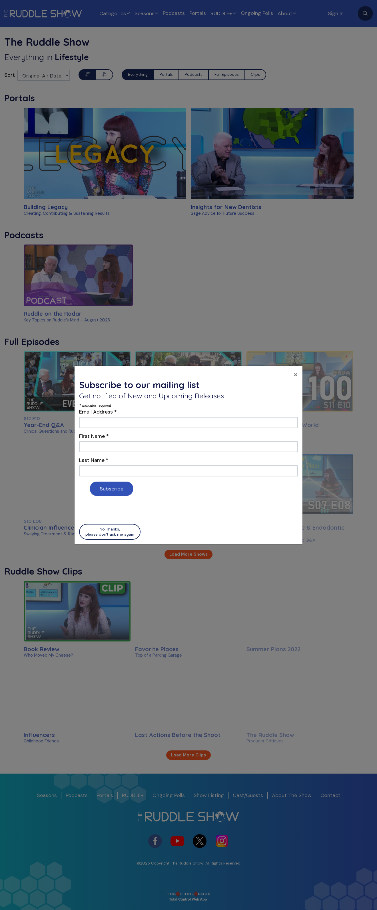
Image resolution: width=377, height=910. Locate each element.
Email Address (98, 411)
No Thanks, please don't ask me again (109, 531)
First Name (94, 436)
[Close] (295, 374)
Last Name (94, 460)
